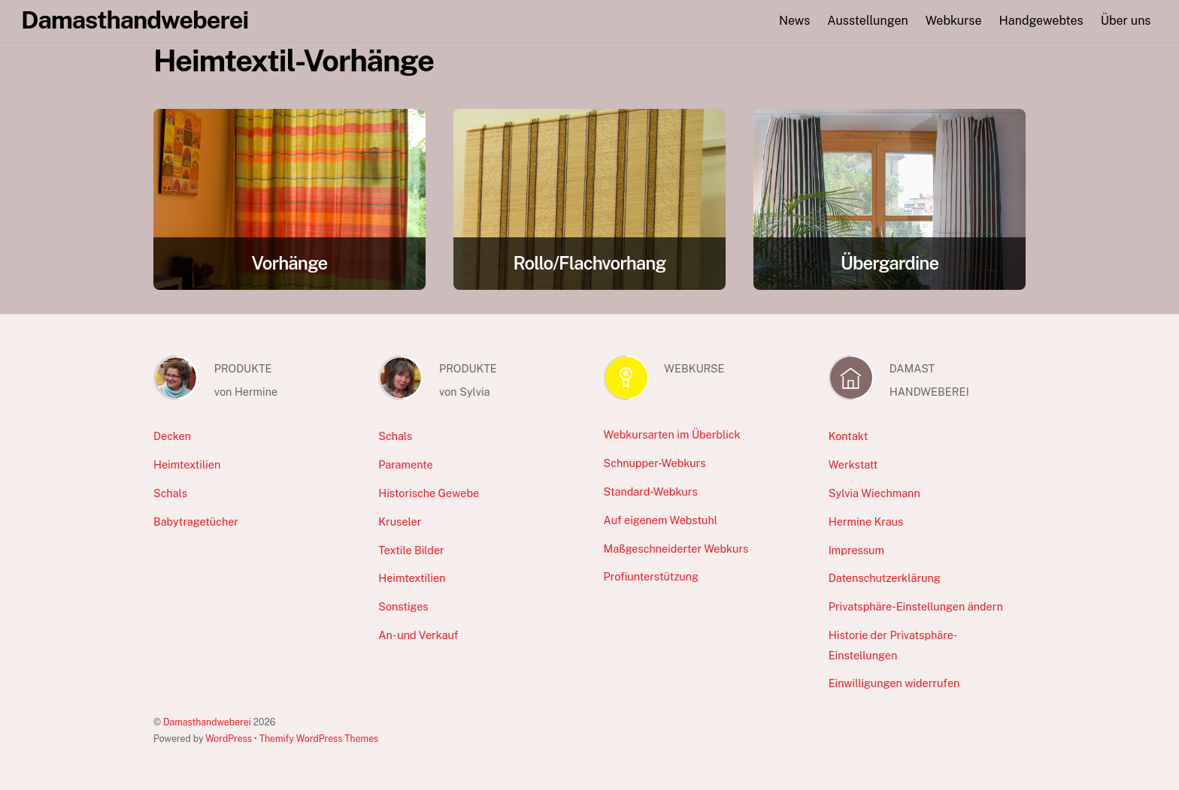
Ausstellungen (867, 21)
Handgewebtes (1041, 21)
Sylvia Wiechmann (874, 493)
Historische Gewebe (428, 493)
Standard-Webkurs (651, 491)
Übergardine (889, 262)
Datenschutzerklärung (885, 577)
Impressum (856, 550)
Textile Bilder (411, 550)
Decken (172, 436)
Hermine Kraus (866, 521)
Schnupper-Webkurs (655, 463)
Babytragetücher (195, 521)
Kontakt (848, 436)
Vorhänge (290, 262)
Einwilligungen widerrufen (894, 683)
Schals (170, 493)
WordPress (228, 738)
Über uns (1126, 21)
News (794, 21)
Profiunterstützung (651, 576)
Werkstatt (853, 464)
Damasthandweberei (207, 722)
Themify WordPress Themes (319, 738)
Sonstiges (403, 606)
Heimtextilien (186, 464)
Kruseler (399, 521)
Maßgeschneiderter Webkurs (676, 548)
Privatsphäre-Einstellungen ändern (916, 606)
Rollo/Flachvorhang (589, 262)
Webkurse (954, 21)
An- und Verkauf (418, 635)
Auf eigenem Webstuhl (661, 520)
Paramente (405, 464)
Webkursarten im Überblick (672, 434)
